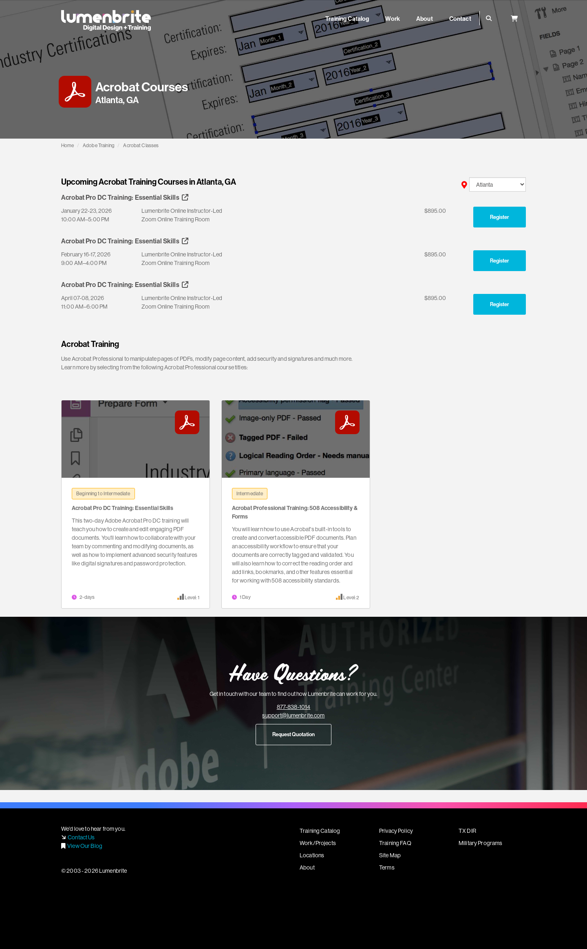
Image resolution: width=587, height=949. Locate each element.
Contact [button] (460, 18)
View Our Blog (84, 846)
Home (67, 145)
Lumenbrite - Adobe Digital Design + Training (106, 20)
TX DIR (467, 830)
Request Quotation (293, 734)
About (307, 867)
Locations (312, 855)
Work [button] (392, 18)
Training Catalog (320, 830)
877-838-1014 (294, 707)
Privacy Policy (396, 830)
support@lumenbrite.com (293, 715)
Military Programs (480, 843)
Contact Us (81, 837)
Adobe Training (99, 145)
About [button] (424, 18)
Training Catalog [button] (347, 18)
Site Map (390, 855)
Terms (387, 867)
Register (499, 217)
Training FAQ (395, 843)
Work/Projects (318, 843)
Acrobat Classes (141, 145)
